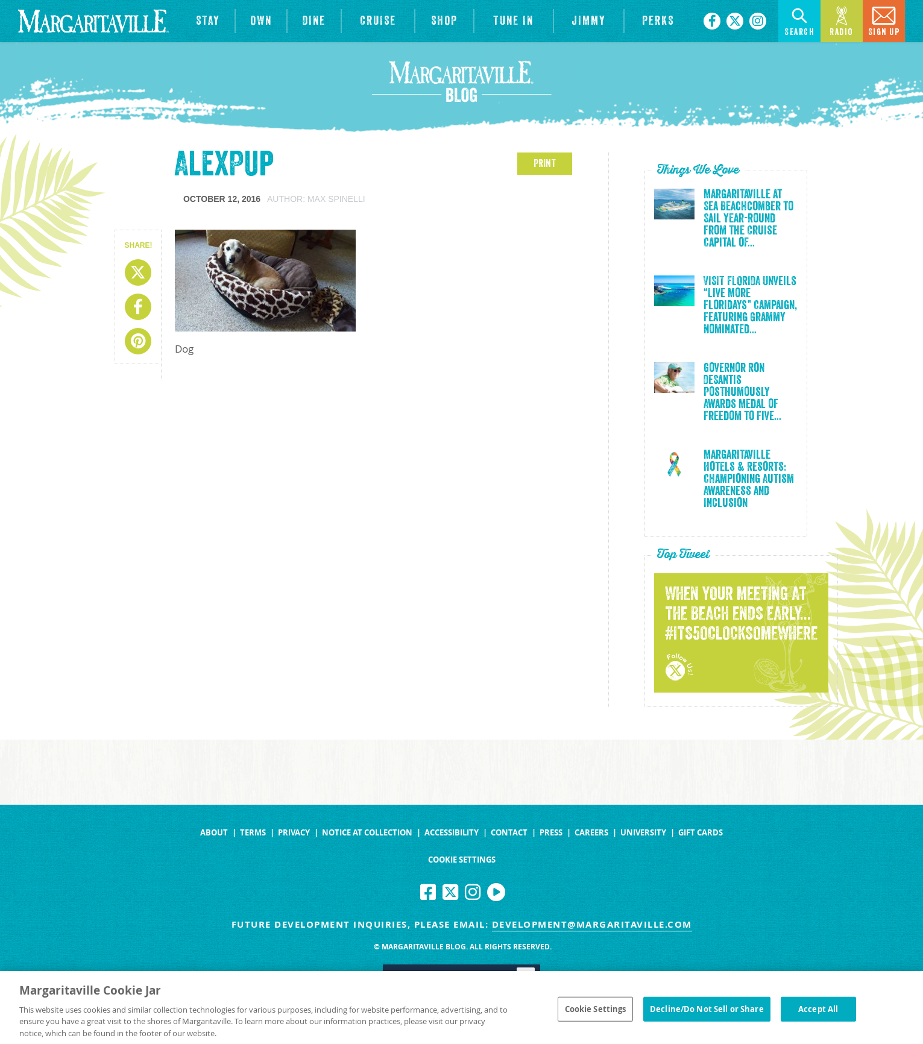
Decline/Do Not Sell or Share (707, 1018)
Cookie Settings (462, 860)
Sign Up (884, 20)
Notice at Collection (367, 833)
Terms (253, 833)
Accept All (818, 1018)
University (643, 833)
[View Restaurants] (314, 21)
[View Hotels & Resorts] (208, 21)
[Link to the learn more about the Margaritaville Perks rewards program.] (658, 21)
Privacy (294, 833)
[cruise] (378, 21)
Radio (842, 20)
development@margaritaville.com (592, 924)
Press (551, 833)
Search (799, 20)
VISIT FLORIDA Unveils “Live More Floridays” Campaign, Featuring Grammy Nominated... (750, 305)
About (214, 833)
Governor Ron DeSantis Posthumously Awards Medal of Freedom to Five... (742, 392)
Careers (591, 833)
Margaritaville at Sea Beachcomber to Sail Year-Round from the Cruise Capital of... (748, 219)
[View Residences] (261, 21)
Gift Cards (700, 833)
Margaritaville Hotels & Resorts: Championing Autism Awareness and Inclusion (749, 479)
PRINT (545, 163)
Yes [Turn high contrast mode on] (502, 974)
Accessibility (451, 833)
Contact (509, 833)
